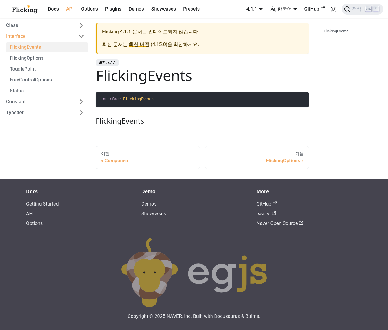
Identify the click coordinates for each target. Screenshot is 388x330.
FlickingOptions (26, 58)
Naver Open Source (279, 223)
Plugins (113, 9)
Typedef (15, 112)
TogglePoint (23, 69)
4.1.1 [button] (251, 9)
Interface (15, 36)
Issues (266, 213)
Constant (16, 101)
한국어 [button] (281, 9)
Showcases (163, 9)
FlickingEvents (25, 47)
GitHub (314, 9)
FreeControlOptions (31, 80)
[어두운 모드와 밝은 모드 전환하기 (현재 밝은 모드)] (333, 9)
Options (89, 9)
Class (12, 25)
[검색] (362, 9)
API (70, 9)
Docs (53, 9)
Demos (136, 9)
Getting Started (42, 204)
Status (17, 91)
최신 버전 (139, 44)
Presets (191, 9)
